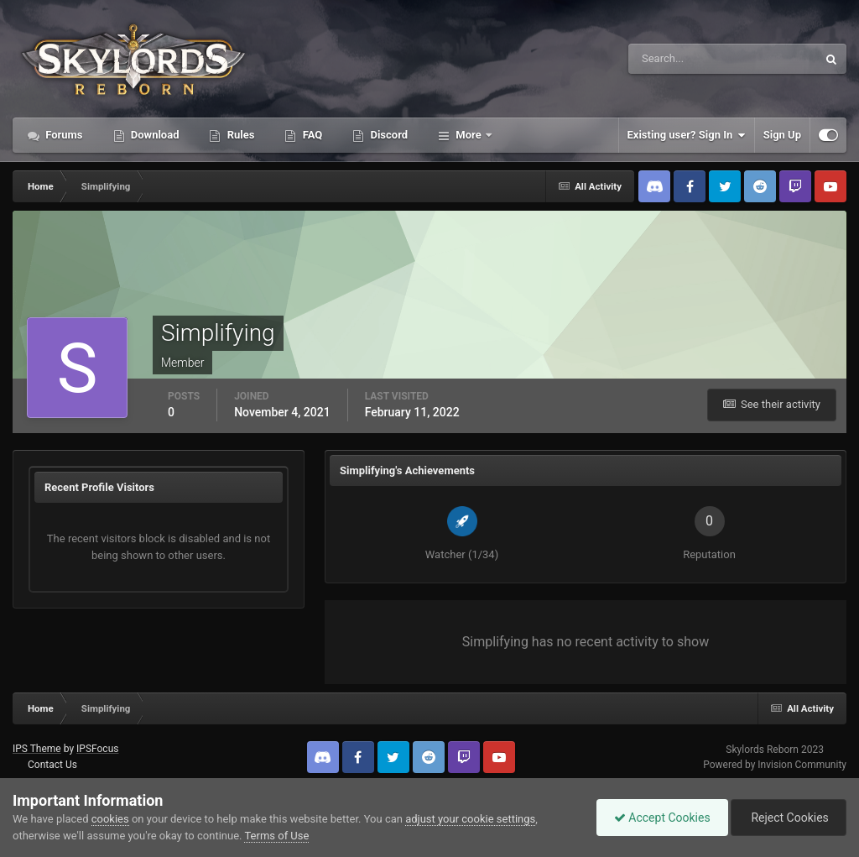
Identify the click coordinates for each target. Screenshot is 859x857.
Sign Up (782, 134)
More (468, 134)
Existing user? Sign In (686, 135)
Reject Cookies (788, 817)
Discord (387, 134)
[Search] (671, 59)
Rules (239, 134)
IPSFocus (97, 749)
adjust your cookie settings (470, 819)
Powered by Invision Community (774, 765)
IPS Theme (37, 749)
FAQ (310, 134)
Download (154, 134)
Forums (63, 134)
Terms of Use (276, 835)
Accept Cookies (662, 817)
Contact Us (52, 765)
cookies (110, 819)
